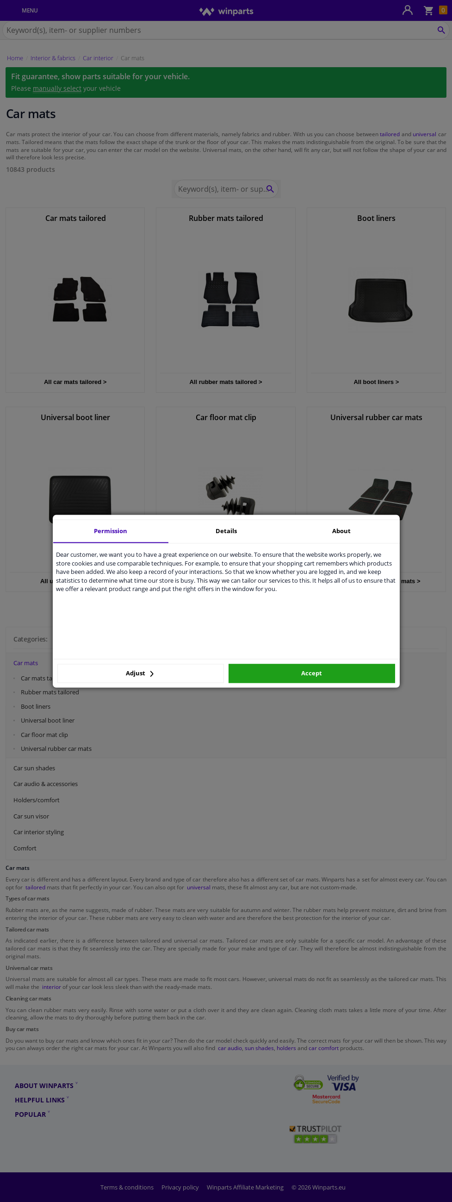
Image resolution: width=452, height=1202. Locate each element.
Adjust (140, 673)
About (341, 531)
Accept (311, 673)
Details (226, 531)
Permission (110, 531)
